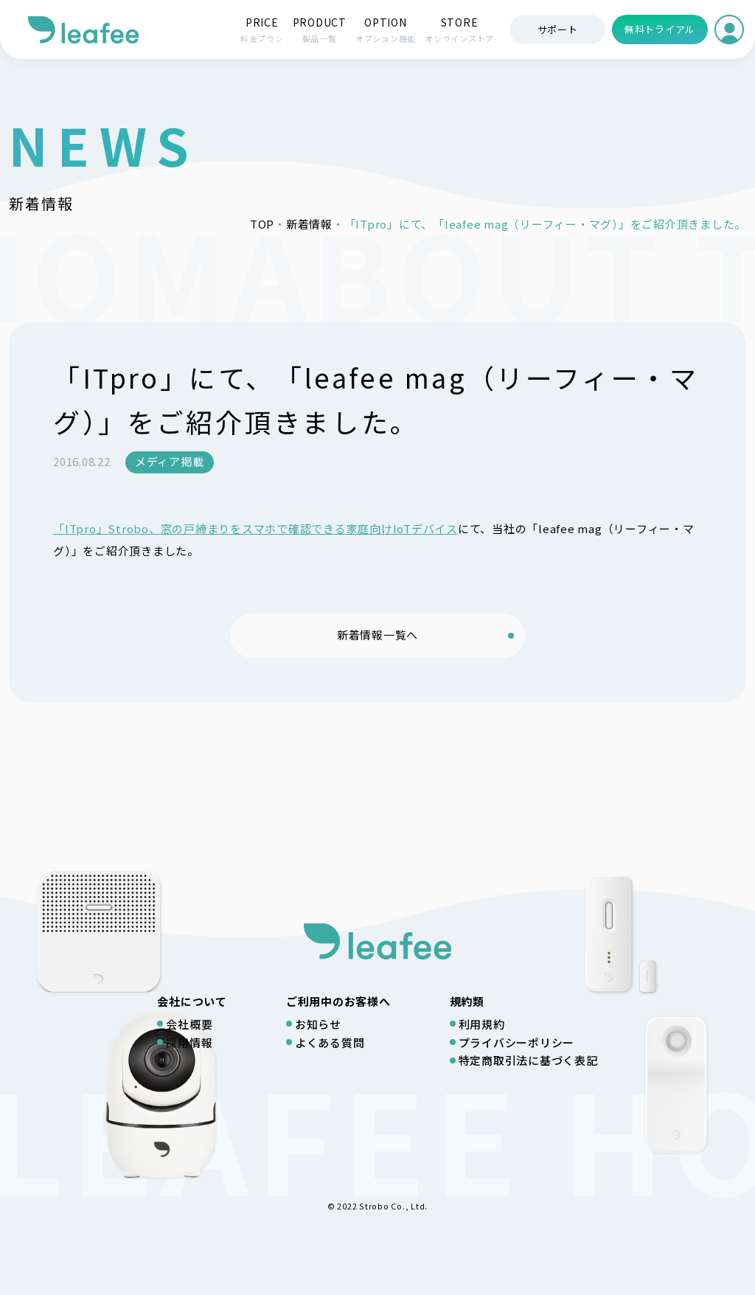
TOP (262, 224)
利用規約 (482, 1024)
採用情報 (189, 1042)
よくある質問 (330, 1042)
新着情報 (309, 224)
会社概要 (189, 1024)
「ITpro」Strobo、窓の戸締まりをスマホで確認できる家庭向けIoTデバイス (255, 528)
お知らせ (318, 1024)
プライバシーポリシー (517, 1042)
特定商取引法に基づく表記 (528, 1060)
